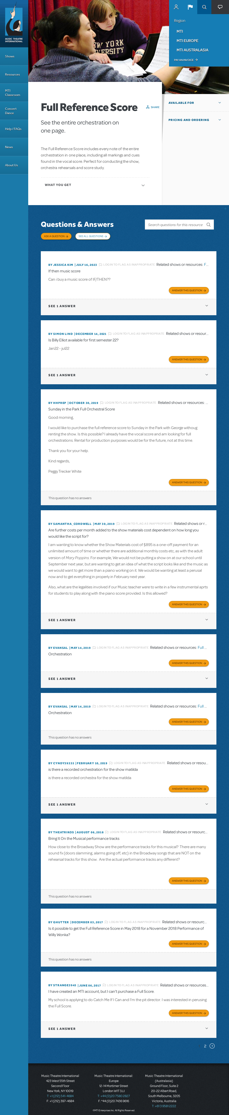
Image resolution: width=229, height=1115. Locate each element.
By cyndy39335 (61, 760)
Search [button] (204, 7)
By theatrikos (61, 829)
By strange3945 (62, 981)
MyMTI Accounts (176, 7)
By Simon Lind (60, 332)
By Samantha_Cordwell (70, 522)
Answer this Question (187, 289)
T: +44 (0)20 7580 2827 (113, 1092)
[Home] (14, 23)
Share (155, 107)
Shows (9, 56)
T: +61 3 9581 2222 (164, 1102)
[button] (190, 7)
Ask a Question (54, 236)
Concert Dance (11, 111)
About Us (11, 165)
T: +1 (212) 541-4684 (60, 1092)
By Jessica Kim (60, 263)
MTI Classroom (12, 92)
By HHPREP (57, 401)
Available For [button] (181, 103)
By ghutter (58, 919)
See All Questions (91, 236)
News (9, 147)
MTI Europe (187, 40)
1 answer (62, 304)
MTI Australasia (192, 49)
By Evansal (58, 645)
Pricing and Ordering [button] (189, 120)
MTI (180, 31)
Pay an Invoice (183, 60)
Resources (12, 74)
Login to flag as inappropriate (129, 264)
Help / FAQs (13, 129)
